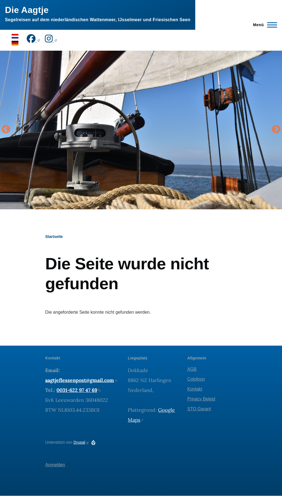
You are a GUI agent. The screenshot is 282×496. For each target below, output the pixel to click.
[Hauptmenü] (263, 25)
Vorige (6, 129)
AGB (192, 369)
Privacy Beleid (201, 399)
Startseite (54, 236)
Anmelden (55, 464)
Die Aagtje (27, 10)
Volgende (276, 129)
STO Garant (199, 408)
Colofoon (196, 379)
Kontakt (194, 389)
